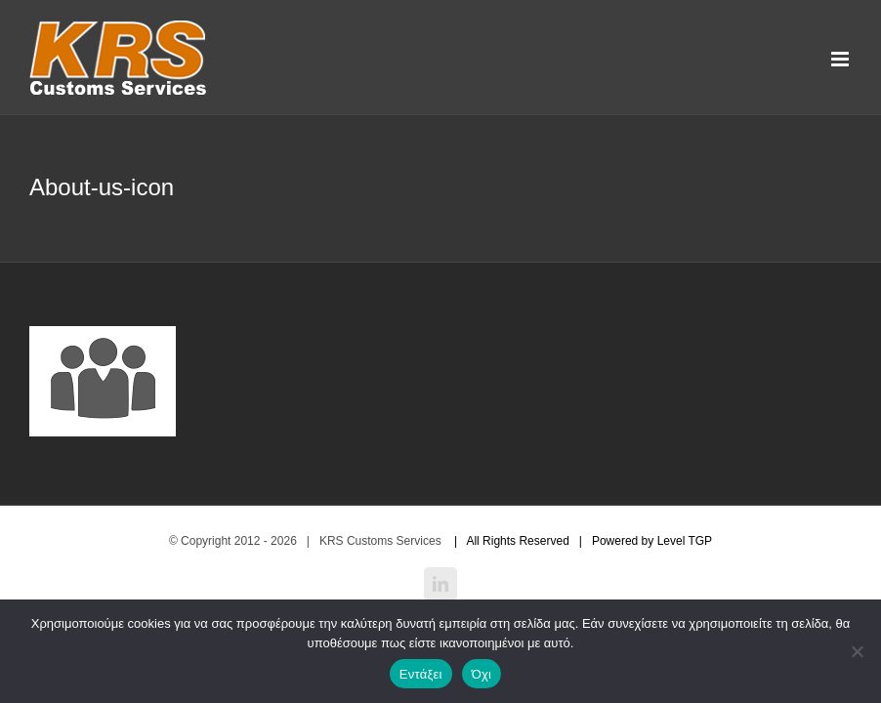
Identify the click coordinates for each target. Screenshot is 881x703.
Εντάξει (420, 674)
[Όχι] (856, 651)
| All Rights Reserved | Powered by (550, 541)
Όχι (482, 674)
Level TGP (684, 541)
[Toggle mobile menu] (841, 59)
